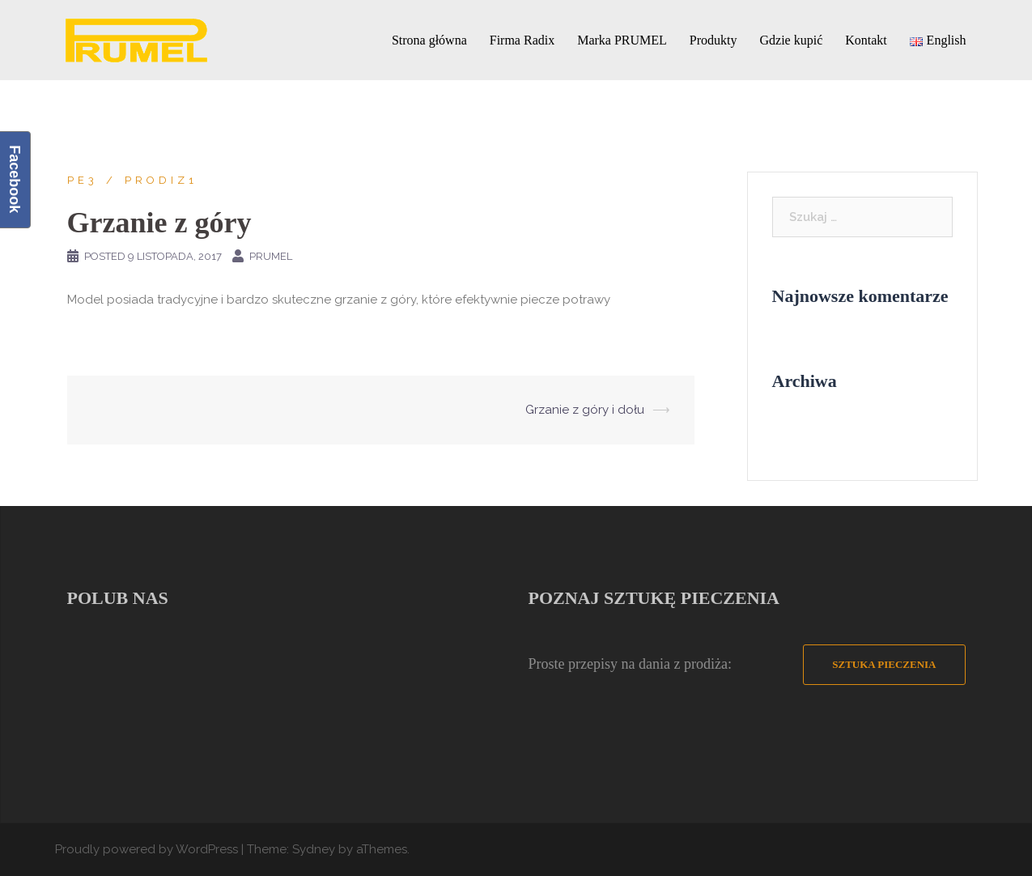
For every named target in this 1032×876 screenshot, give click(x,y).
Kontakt (866, 40)
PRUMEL (270, 256)
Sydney (313, 849)
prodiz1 (161, 180)
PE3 (82, 180)
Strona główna (429, 40)
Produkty (713, 40)
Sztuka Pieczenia (884, 664)
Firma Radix (522, 40)
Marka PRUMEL (622, 40)
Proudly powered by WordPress (146, 849)
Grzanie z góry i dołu (584, 409)
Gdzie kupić (791, 40)
